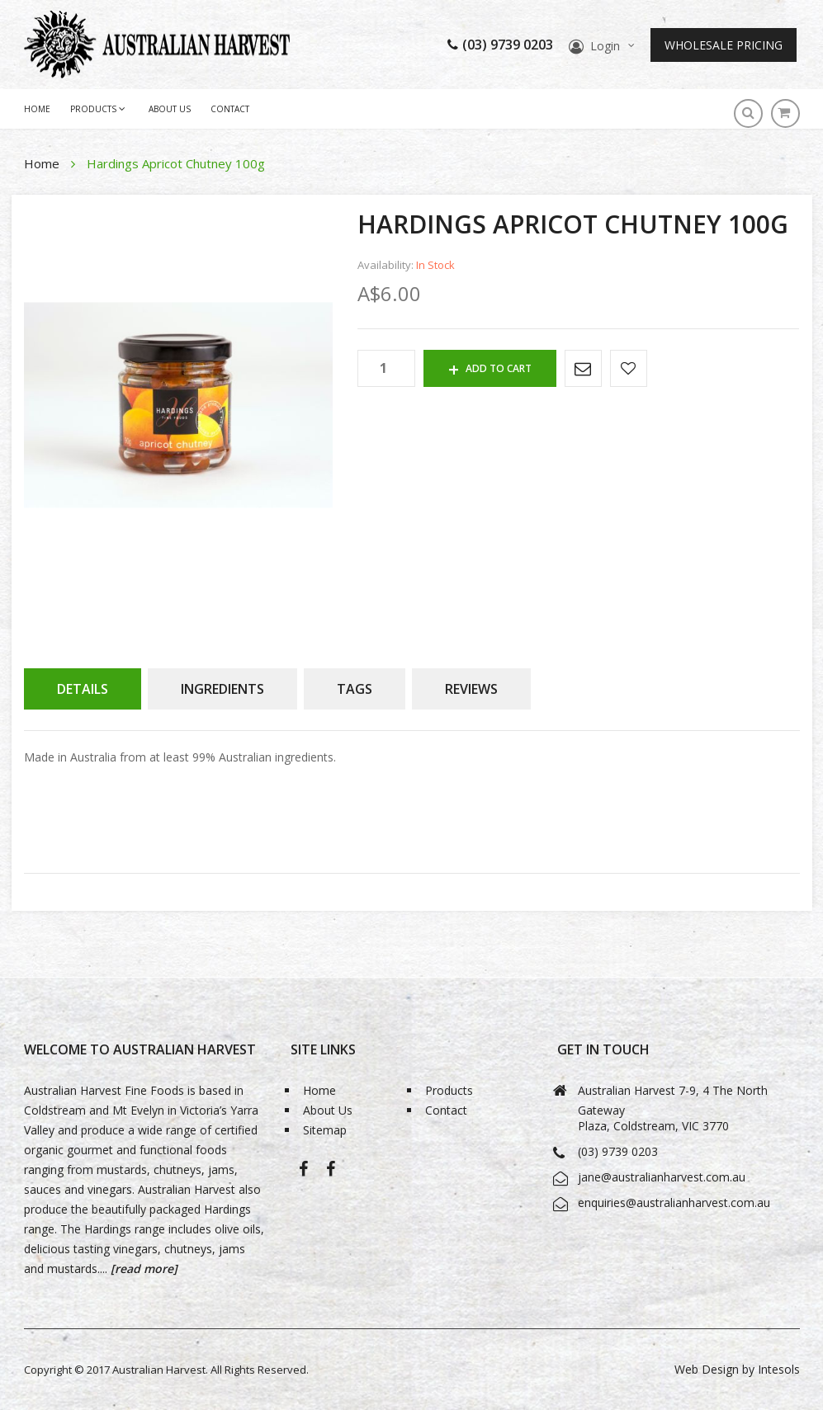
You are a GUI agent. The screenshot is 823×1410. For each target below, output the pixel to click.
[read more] (142, 1268)
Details (82, 689)
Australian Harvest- (303, 1172)
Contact (229, 109)
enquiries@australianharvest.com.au (674, 1202)
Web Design (706, 1369)
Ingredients (222, 689)
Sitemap (325, 1130)
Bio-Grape (330, 1172)
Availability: (385, 265)
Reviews (471, 689)
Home (43, 163)
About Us (170, 109)
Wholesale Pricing (724, 45)
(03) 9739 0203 (500, 44)
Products (449, 1090)
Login (605, 46)
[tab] (82, 689)
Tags (354, 689)
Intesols (779, 1369)
